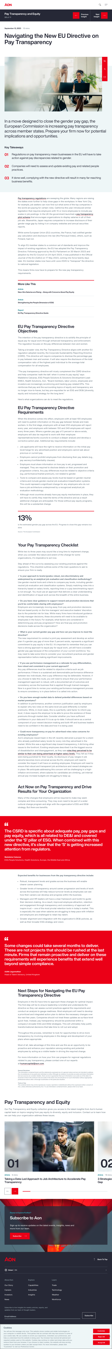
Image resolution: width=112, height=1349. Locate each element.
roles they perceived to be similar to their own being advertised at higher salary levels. (55, 752)
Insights (31, 1294)
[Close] (109, 1336)
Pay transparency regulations (32, 198)
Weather (55, 1294)
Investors (8, 1294)
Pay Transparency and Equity (22, 14)
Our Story (9, 1285)
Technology (57, 1290)
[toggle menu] (106, 4)
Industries (32, 1290)
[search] (100, 5)
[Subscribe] (20, 1236)
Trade (54, 1285)
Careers (8, 1290)
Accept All (101, 1343)
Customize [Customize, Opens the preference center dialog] (101, 1331)
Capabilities (33, 1285)
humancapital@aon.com (32, 1063)
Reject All (101, 1337)
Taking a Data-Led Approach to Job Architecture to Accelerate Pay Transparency (45, 1180)
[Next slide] (15, 1191)
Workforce (56, 1299)
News (7, 1299)
